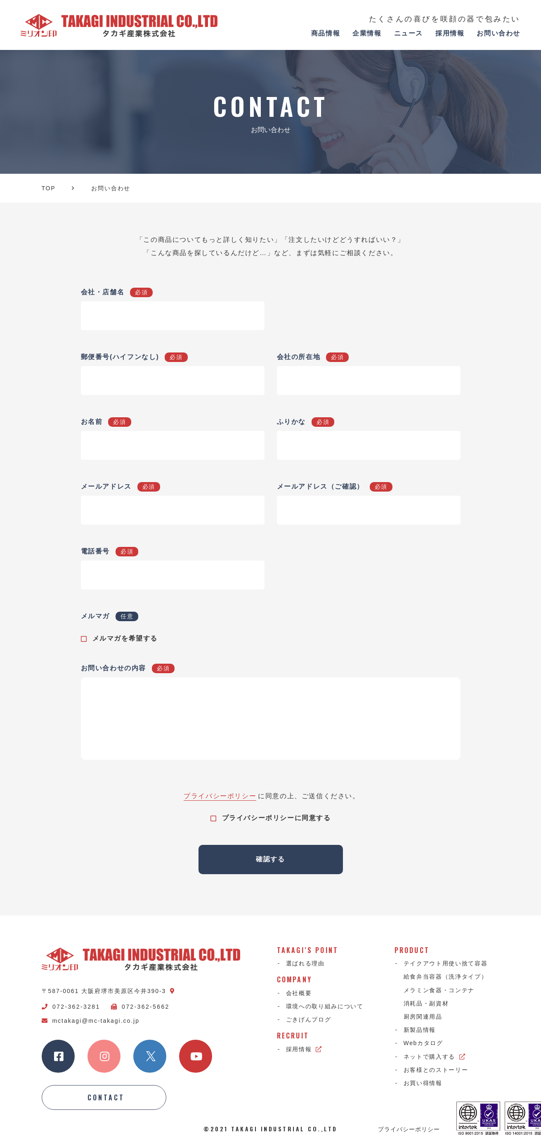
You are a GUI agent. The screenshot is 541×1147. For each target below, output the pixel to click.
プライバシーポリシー (220, 795)
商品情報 (325, 33)
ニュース (408, 33)
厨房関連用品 (423, 1016)
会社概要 (299, 993)
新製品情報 (420, 1029)
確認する (270, 859)
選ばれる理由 (305, 963)
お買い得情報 (423, 1083)
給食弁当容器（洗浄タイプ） (446, 976)
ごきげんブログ (308, 1019)
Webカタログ (423, 1043)
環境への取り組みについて (325, 1006)
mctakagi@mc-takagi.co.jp (90, 1020)
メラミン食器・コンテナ (439, 990)
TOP (49, 188)
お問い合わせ (498, 33)
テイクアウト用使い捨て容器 (446, 963)
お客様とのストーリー (436, 1070)
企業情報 (366, 33)
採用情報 (449, 33)
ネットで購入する (435, 1056)
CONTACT (106, 1097)
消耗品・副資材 (426, 1003)
